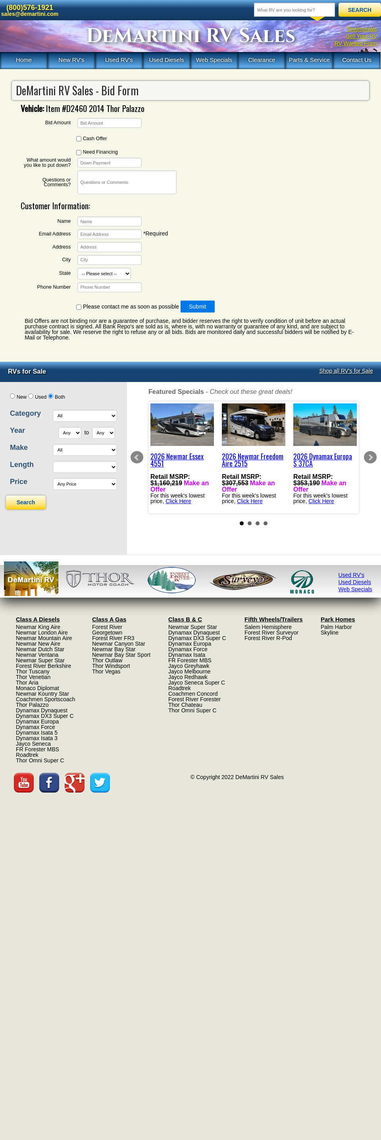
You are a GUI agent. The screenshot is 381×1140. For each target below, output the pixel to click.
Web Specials (214, 59)
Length (22, 465)
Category (25, 413)
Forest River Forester (194, 699)
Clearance (261, 59)
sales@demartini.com (29, 14)
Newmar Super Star (40, 660)
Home (24, 59)
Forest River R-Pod (268, 638)
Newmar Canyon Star (118, 643)
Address (61, 247)
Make (19, 447)
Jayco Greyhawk (188, 666)
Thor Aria (27, 682)
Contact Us (356, 59)
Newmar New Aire (38, 643)
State (65, 273)
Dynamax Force (35, 727)
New (22, 397)
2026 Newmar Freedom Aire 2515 (252, 460)
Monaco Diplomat (37, 688)
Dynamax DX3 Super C (45, 716)
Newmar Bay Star (114, 649)
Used (40, 397)
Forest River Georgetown (107, 630)
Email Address (55, 234)
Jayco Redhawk (188, 677)
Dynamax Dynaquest (41, 710)
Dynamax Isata (186, 655)
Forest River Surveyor (271, 632)
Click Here (178, 501)
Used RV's (119, 59)
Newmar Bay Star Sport (121, 655)
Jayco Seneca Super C (196, 682)
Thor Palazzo (32, 705)
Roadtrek (27, 755)
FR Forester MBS (37, 749)
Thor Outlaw (107, 660)
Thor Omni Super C (40, 760)
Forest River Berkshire (43, 666)
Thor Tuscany (33, 671)
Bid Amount (58, 122)
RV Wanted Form (356, 43)
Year (17, 430)
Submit (197, 306)
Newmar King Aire (38, 627)
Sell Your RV (361, 36)
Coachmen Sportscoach (45, 699)
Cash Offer (91, 138)
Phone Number (54, 287)
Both (60, 397)
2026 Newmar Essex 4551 (177, 460)
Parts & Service (309, 59)
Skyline (330, 632)
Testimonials (361, 29)
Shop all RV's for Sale (346, 371)
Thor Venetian (33, 677)
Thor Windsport (111, 666)
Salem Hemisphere (268, 627)
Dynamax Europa (37, 721)
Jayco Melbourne (189, 671)
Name (64, 221)
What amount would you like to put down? (47, 163)
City (66, 259)
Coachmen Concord (193, 694)
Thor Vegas (106, 671)
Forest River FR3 (113, 638)
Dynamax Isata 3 (37, 738)
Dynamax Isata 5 (37, 732)
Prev (137, 457)
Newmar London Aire (42, 632)
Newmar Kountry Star (42, 694)
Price (18, 482)
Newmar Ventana (37, 655)
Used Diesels (166, 59)
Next (370, 457)
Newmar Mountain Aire (44, 638)
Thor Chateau (185, 705)
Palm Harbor (336, 627)
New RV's (71, 59)
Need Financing (97, 152)
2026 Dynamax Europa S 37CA (322, 460)
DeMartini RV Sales (190, 36)
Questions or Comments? (56, 182)
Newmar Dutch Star (40, 649)
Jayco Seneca (33, 744)
